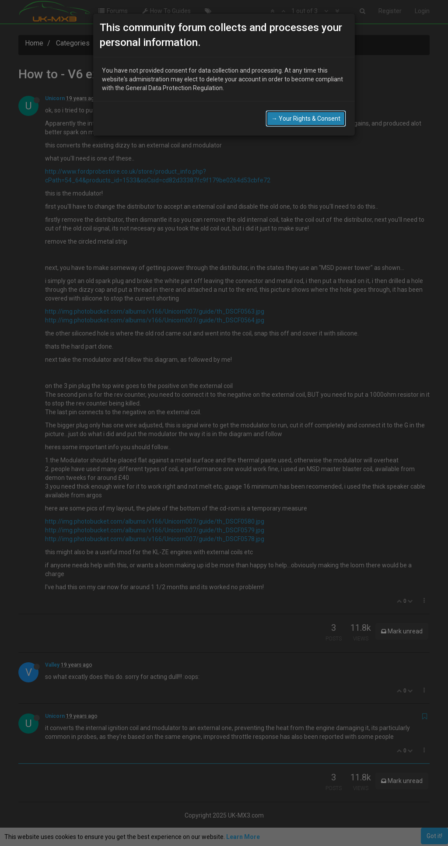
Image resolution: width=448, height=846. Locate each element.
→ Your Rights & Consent (305, 118)
